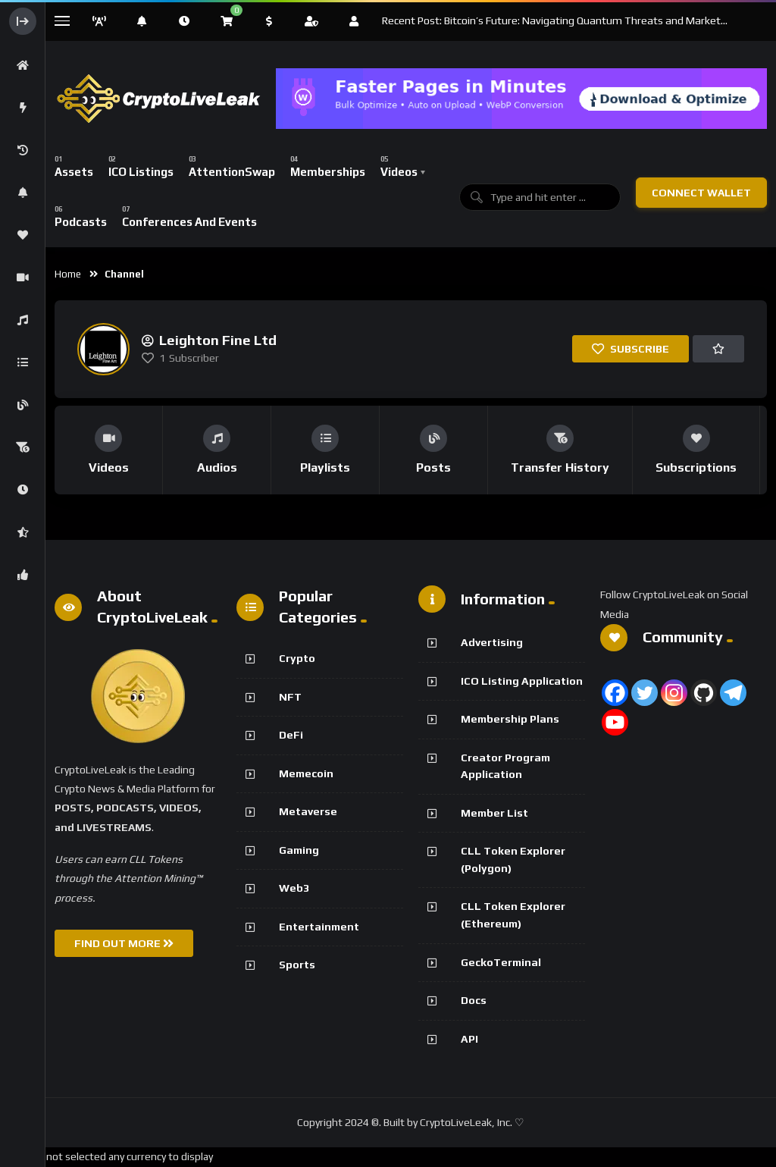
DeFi (291, 735)
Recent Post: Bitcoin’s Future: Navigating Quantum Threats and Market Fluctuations (551, 21)
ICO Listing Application (522, 681)
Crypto (297, 658)
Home (68, 274)
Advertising (492, 642)
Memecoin (306, 773)
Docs (474, 1000)
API (469, 1039)
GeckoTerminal (501, 962)
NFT (290, 697)
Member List (494, 813)
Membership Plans (510, 719)
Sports (297, 964)
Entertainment (319, 927)
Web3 (294, 888)
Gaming (299, 850)
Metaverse (308, 811)
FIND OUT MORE (124, 943)
